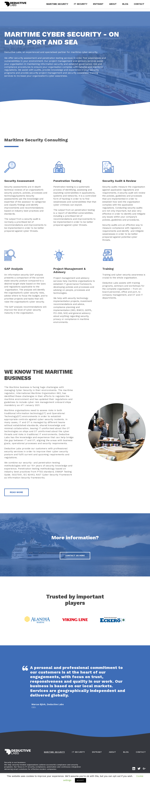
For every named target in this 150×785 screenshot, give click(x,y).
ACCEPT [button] (80, 780)
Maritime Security (57, 5)
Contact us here (75, 555)
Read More (16, 492)
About (113, 5)
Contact (139, 5)
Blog (125, 5)
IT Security (80, 5)
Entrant (98, 5)
